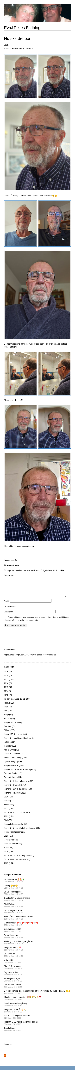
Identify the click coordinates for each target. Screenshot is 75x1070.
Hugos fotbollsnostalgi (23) (15, 828)
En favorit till (13, 959)
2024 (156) (8, 855)
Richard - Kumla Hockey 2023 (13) (19, 859)
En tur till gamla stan (13, 915)
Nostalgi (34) (9, 804)
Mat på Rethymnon (13, 971)
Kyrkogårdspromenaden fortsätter (18, 921)
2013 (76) (8, 699)
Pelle (6, 45)
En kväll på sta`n (13, 940)
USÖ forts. (13, 965)
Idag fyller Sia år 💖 (13, 952)
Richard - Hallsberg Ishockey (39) (18, 785)
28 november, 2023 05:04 (24, 48)
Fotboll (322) (9, 746)
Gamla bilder (12, 1033)
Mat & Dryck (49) (11, 754)
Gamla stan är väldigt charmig (17, 903)
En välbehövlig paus (13, 897)
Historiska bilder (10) (13, 848)
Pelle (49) (8, 711)
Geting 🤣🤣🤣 (13, 890)
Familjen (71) (9, 730)
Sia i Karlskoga (13, 909)
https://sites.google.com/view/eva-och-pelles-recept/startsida (30, 659)
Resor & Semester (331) (14, 758)
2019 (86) (8, 675)
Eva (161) (8, 714)
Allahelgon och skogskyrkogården (18, 946)
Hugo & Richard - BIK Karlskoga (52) (20, 773)
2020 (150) (8, 801)
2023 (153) (8, 840)
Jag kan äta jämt (13, 977)
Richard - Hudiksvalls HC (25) (17, 816)
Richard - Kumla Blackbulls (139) (18, 793)
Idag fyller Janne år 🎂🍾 (15, 1014)
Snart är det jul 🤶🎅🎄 (14, 884)
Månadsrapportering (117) (15, 761)
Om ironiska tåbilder (13, 990)
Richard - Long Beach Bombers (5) (19, 742)
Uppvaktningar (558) (13, 765)
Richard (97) (9, 722)
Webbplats (8, 616)
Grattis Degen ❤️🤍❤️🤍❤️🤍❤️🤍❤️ (21, 928)
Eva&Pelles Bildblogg (23, 27)
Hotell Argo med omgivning (15, 1008)
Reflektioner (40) (11, 844)
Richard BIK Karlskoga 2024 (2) (17, 863)
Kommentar (9, 575)
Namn (6, 605)
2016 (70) (8, 687)
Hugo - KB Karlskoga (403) (15, 738)
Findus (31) (9, 707)
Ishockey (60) (10, 750)
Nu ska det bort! (18, 38)
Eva (13, 48)
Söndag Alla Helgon (13, 934)
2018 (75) (8, 679)
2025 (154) (8, 867)
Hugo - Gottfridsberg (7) (14, 836)
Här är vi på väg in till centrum (17, 1020)
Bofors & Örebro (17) (13, 777)
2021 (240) (8, 812)
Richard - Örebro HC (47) (15, 789)
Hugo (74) (8, 718)
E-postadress (10, 610)
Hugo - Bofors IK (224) (14, 769)
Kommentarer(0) (10, 560)
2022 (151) (8, 820)
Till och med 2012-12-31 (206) (17, 703)
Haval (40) (8, 851)
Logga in (8, 1048)
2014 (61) (8, 695)
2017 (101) (8, 683)
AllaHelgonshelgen (13, 983)
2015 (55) (8, 691)
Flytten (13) (9, 808)
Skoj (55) (8, 824)
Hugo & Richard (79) (13, 726)
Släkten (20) (9, 734)
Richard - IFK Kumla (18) (15, 797)
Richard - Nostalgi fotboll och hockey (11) (22, 832)
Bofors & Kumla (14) (13, 781)
